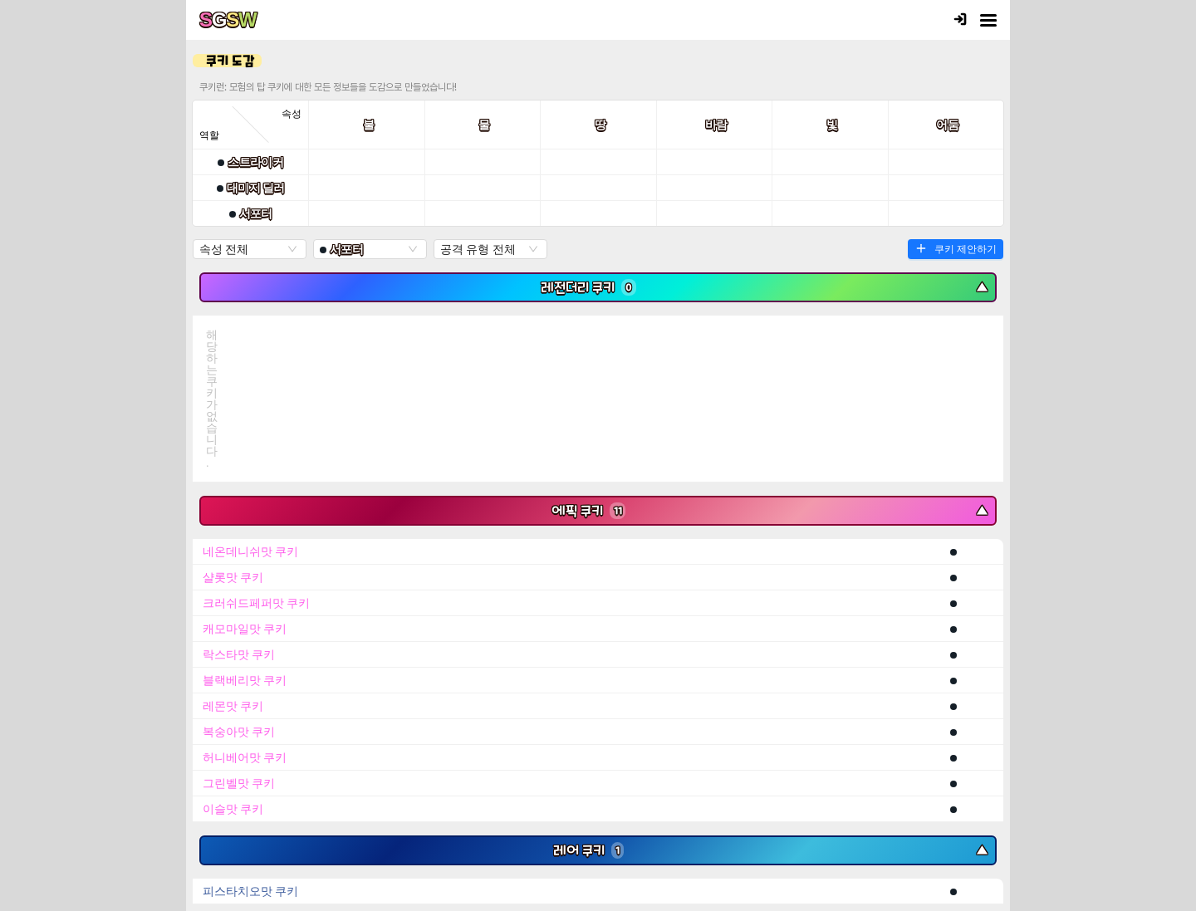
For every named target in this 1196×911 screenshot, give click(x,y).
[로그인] (960, 20)
